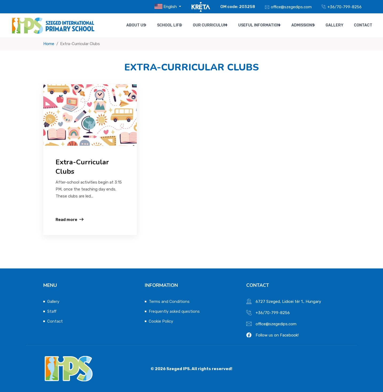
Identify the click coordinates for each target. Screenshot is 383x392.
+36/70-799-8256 (344, 7)
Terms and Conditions (169, 301)
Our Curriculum (215, 25)
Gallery (338, 25)
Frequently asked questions (174, 311)
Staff (51, 311)
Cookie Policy (161, 321)
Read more (66, 219)
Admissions (307, 25)
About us (142, 25)
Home (48, 43)
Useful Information (263, 25)
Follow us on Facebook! (277, 335)
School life (175, 25)
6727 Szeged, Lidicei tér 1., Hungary (288, 301)
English (166, 6)
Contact (363, 25)
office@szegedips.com (291, 7)
